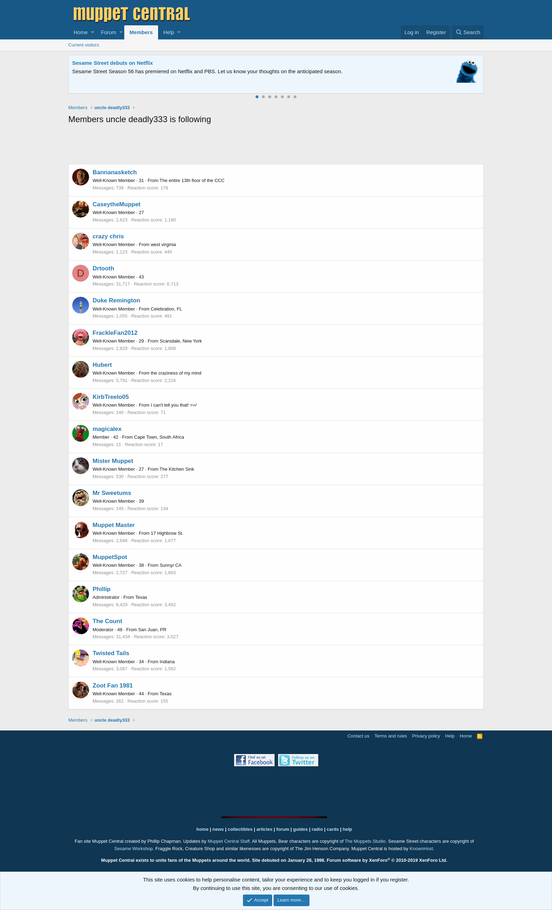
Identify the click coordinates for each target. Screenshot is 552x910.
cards (333, 829)
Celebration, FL (166, 309)
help (347, 829)
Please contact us (348, 71)
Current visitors (83, 45)
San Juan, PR (152, 629)
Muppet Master (114, 525)
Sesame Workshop (133, 848)
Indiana (167, 661)
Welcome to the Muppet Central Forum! (121, 63)
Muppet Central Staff (229, 841)
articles (265, 829)
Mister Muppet (113, 461)
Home (81, 32)
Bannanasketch (115, 172)
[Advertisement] (276, 146)
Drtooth (103, 268)
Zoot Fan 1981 (113, 685)
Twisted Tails (111, 653)
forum (282, 829)
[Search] (468, 32)
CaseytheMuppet (116, 204)
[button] (92, 32)
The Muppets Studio (365, 841)
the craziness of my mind (176, 373)
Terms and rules (391, 736)
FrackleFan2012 (115, 333)
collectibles (240, 829)
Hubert (102, 365)
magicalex (107, 429)
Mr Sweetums (112, 493)
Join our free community (190, 71)
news (218, 829)
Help (168, 32)
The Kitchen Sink (176, 469)
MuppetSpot (110, 557)
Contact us (358, 736)
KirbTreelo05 (111, 397)
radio (317, 829)
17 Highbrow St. (167, 533)
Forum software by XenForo (387, 860)
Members (141, 32)
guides (300, 829)
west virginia (163, 244)
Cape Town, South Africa (159, 437)
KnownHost (421, 848)
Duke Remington (116, 300)
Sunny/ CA (171, 565)
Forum (108, 32)
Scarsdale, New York (181, 341)
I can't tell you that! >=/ (173, 405)
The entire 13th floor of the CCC (191, 180)
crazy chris (108, 236)
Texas (141, 597)
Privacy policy (426, 736)
